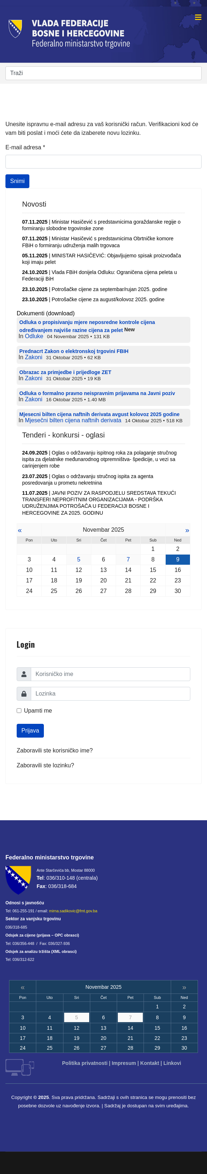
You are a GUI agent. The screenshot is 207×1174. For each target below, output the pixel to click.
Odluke (34, 336)
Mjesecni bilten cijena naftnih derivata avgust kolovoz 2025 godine (99, 414)
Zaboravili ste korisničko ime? (55, 750)
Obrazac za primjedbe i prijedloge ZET (65, 372)
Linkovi (172, 1063)
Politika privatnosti (84, 1063)
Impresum (124, 1063)
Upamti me (38, 711)
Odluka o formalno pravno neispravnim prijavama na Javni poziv (97, 393)
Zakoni (33, 357)
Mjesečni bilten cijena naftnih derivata (73, 420)
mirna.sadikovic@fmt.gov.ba (73, 911)
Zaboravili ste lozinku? (45, 765)
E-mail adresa (25, 147)
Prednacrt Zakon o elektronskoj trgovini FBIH (73, 351)
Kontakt (149, 1063)
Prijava (30, 730)
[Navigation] (198, 17)
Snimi (17, 181)
